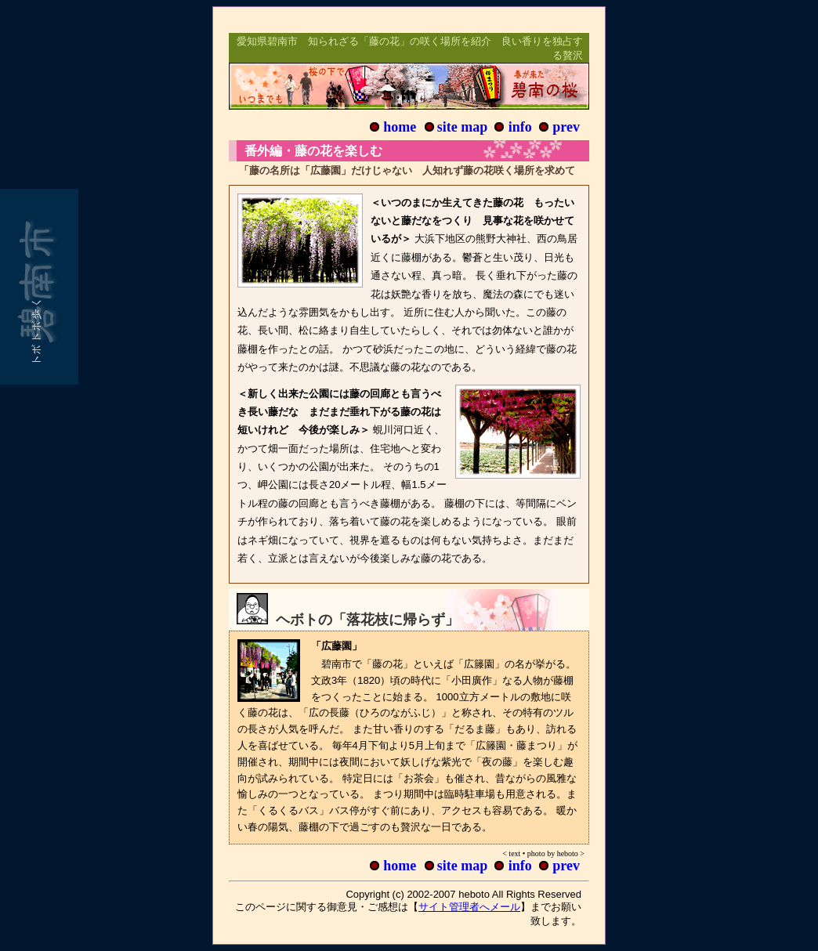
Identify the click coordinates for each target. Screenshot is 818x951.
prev (566, 127)
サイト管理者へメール (469, 907)
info (520, 127)
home (399, 127)
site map (462, 127)
